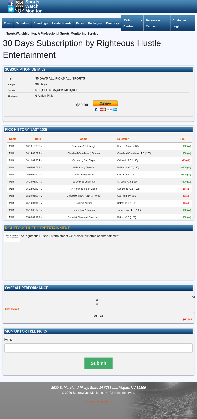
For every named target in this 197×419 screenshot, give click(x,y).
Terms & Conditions (98, 401)
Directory (112, 23)
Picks (80, 23)
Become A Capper (153, 23)
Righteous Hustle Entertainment (37, 228)
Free (7, 23)
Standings (41, 23)
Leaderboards (61, 23)
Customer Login (179, 23)
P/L (182, 138)
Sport (12, 138)
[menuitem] (8, 23)
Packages (95, 23)
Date (38, 138)
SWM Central (129, 23)
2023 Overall (12, 309)
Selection (123, 138)
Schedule (22, 23)
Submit (98, 363)
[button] (11, 3)
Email (10, 339)
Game (83, 138)
